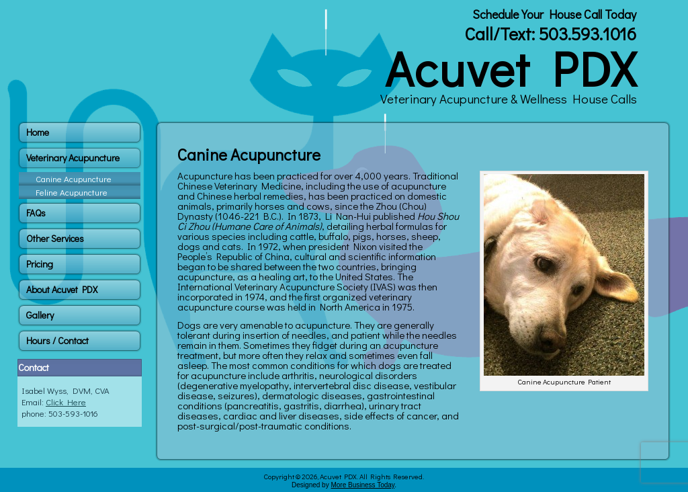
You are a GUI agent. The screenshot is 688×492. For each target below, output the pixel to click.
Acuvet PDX (511, 67)
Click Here (66, 401)
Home (37, 132)
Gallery (40, 315)
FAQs (36, 212)
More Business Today (362, 485)
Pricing (39, 263)
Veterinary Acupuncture (73, 157)
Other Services (55, 238)
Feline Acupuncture (72, 192)
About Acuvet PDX (61, 289)
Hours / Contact (57, 340)
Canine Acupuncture (74, 178)
